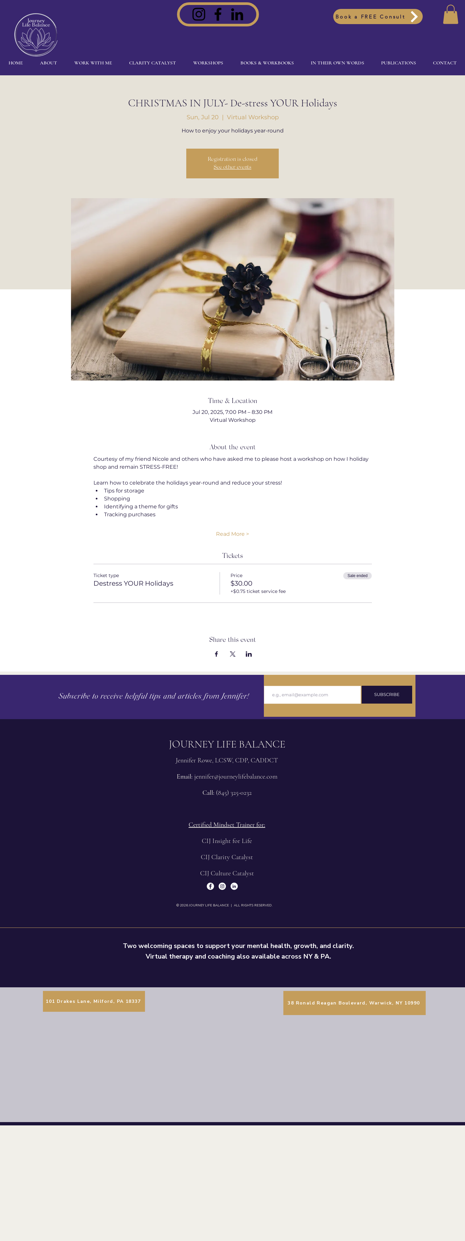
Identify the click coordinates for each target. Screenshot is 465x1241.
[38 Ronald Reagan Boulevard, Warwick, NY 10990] (354, 1003)
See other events (232, 167)
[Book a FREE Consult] (378, 16)
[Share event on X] (233, 654)
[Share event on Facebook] (216, 654)
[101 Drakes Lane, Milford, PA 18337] (94, 1001)
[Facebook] (218, 14)
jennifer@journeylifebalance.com (235, 777)
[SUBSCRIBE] (387, 695)
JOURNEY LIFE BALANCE (227, 744)
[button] (451, 14)
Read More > (232, 534)
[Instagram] (198, 14)
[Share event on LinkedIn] (249, 654)
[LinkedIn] (237, 14)
